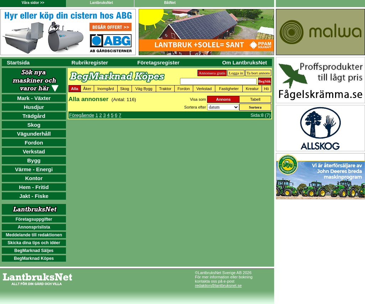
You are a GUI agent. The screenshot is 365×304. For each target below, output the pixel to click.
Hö (266, 89)
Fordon (34, 143)
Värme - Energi (34, 169)
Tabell (255, 99)
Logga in (236, 73)
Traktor (165, 89)
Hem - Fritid (33, 187)
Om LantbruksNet (244, 62)
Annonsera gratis (212, 73)
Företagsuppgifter (34, 219)
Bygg (34, 160)
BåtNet (169, 3)
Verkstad (34, 151)
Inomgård (105, 89)
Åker (87, 89)
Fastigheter (229, 89)
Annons (223, 99)
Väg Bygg (144, 89)
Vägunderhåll (34, 134)
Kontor (33, 178)
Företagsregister (158, 62)
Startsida (18, 62)
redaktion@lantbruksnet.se (218, 285)
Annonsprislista (34, 227)
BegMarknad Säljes (33, 250)
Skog (34, 125)
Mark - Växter (34, 98)
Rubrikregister (90, 62)
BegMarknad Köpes (34, 258)
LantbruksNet (101, 3)
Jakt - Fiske (33, 196)
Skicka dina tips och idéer (33, 242)
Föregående (81, 115)
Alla (74, 89)
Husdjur (34, 107)
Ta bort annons (258, 73)
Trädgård (33, 116)
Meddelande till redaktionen (34, 234)
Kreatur (252, 89)
